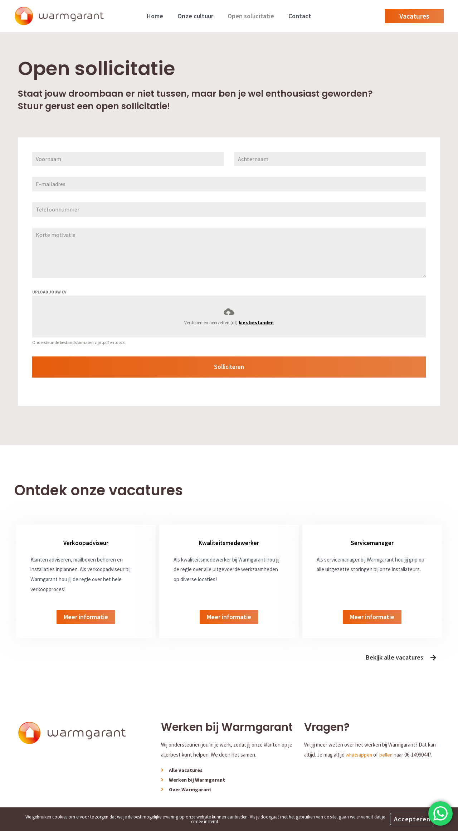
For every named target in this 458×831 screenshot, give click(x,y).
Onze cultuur (196, 16)
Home (157, 16)
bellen (387, 751)
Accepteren (412, 819)
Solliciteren (229, 367)
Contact (297, 16)
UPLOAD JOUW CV (49, 292)
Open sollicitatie (250, 16)
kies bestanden (256, 323)
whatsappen (360, 751)
